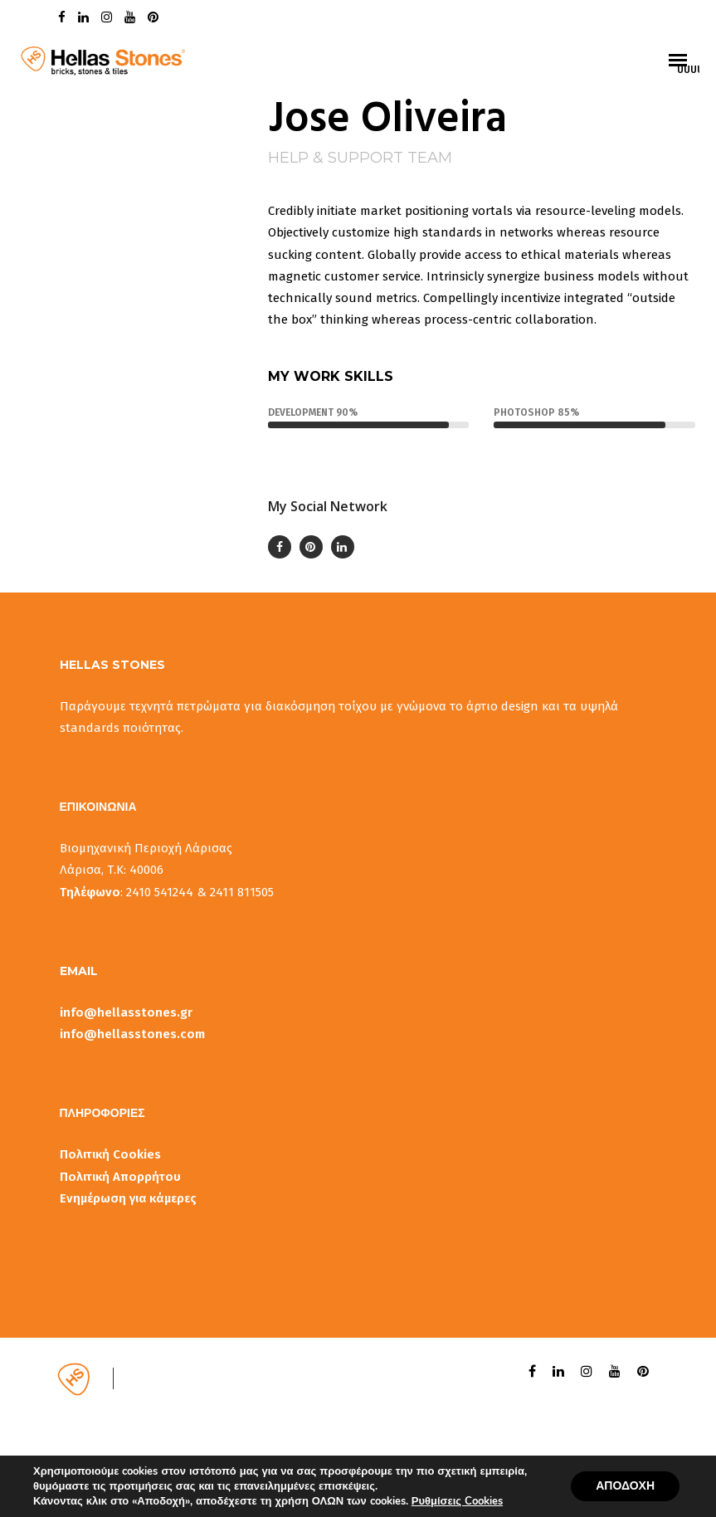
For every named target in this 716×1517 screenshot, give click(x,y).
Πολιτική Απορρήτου (120, 1176)
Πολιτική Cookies (110, 1154)
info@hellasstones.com (132, 1034)
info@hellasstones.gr (126, 1012)
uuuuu (688, 69)
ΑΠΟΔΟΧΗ (625, 1486)
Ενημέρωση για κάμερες (128, 1198)
